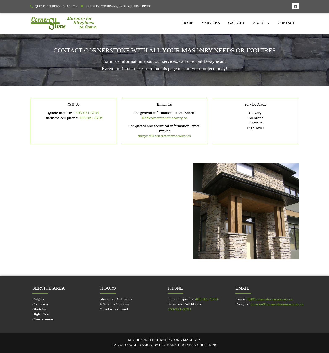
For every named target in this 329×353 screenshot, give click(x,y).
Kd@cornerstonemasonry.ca (164, 118)
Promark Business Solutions (188, 345)
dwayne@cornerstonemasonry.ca (164, 136)
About (261, 23)
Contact (286, 23)
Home (187, 23)
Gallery (236, 23)
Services (211, 23)
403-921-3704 (87, 113)
